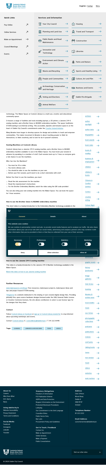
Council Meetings (12, 47)
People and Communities (53, 79)
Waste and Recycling (51, 71)
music (87, 308)
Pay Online (9, 25)
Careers (6, 393)
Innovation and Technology (49, 51)
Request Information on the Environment (50, 402)
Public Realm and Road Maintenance (52, 40)
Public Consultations (43, 441)
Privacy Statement (9, 413)
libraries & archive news (33, 328)
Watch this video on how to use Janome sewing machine (27, 272)
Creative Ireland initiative (55, 128)
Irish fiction (89, 284)
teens (49, 328)
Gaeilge (90, 6)
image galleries (88, 277)
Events (7, 54)
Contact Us (40, 430)
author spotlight (88, 122)
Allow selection (53, 252)
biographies (89, 135)
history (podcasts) (89, 269)
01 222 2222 (80, 413)
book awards (89, 140)
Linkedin (6, 430)
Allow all (83, 252)
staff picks (89, 342)
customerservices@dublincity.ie (86, 422)
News (5, 402)
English (83, 6)
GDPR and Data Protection (45, 399)
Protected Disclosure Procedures (48, 405)
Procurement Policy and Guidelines (48, 422)
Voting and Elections (51, 97)
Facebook (6, 424)
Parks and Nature (83, 62)
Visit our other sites (81, 452)
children (88, 167)
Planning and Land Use (52, 32)
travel (87, 363)
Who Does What (9, 396)
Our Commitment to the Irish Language (50, 411)
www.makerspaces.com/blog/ (17, 288)
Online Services (11, 32)
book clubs (89, 145)
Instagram (7, 427)
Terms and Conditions (11, 416)
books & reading (88, 152)
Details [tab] (53, 216)
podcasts (88, 327)
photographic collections (90, 319)
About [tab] (84, 216)
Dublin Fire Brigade (84, 97)
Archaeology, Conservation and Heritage (54, 88)
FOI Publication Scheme (44, 397)
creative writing (88, 198)
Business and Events (84, 88)
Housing (79, 24)
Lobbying (39, 408)
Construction (81, 41)
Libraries (79, 51)
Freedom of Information (44, 394)
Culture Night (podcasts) (90, 206)
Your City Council (50, 24)
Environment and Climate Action (53, 62)
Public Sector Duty (42, 416)
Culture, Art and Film (84, 79)
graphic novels (90, 262)
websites (88, 373)
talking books (90, 347)
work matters (90, 378)
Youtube (6, 433)
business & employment (89, 160)
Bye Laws (39, 419)
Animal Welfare (49, 105)
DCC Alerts (7, 399)
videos (58, 328)
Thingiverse (10, 295)
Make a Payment (42, 438)
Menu (98, 6)
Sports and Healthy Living (86, 71)
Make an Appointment (14, 39)
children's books (88, 173)
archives (88, 116)
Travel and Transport (85, 32)
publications (89, 332)
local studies (89, 303)
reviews (88, 337)
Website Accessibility (11, 410)
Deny (23, 252)
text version (89, 358)
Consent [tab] (22, 216)
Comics (87, 192)
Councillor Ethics (42, 413)
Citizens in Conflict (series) (88, 184)
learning (17, 328)
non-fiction (89, 313)
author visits (89, 130)
